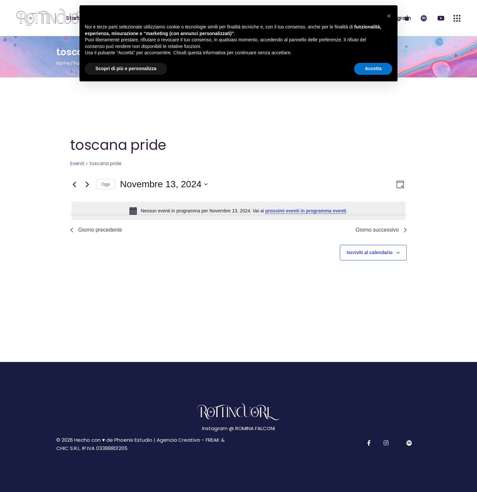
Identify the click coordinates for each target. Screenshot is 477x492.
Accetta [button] (373, 68)
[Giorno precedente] (74, 184)
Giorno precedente (96, 230)
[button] (389, 16)
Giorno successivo (381, 230)
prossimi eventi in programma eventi (305, 210)
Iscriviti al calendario (370, 252)
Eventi (77, 163)
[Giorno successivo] (87, 184)
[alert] (238, 210)
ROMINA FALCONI (255, 428)
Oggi (105, 184)
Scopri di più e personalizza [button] (125, 68)
